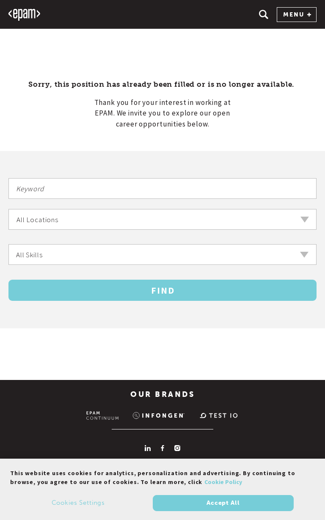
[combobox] (162, 219)
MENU (297, 14)
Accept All (223, 504)
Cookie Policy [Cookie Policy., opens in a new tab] (223, 484)
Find (163, 290)
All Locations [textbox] (38, 219)
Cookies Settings (78, 505)
